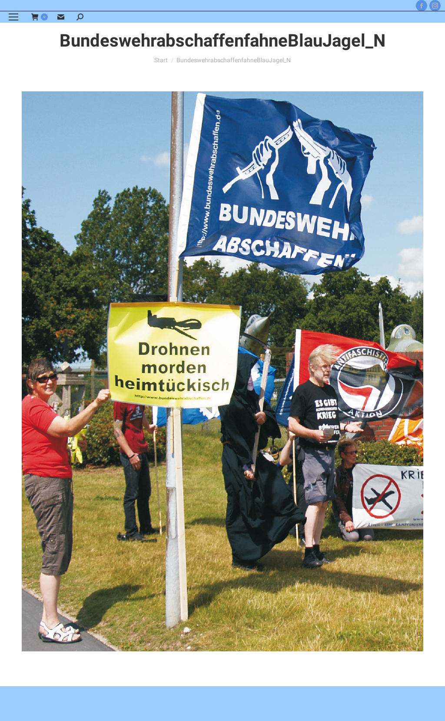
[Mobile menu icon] (13, 17)
